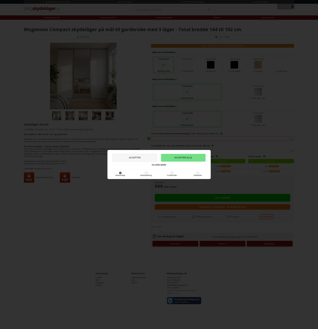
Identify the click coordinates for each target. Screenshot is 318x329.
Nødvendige (120, 175)
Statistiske (198, 175)
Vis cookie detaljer (159, 165)
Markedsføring (146, 175)
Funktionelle (172, 175)
